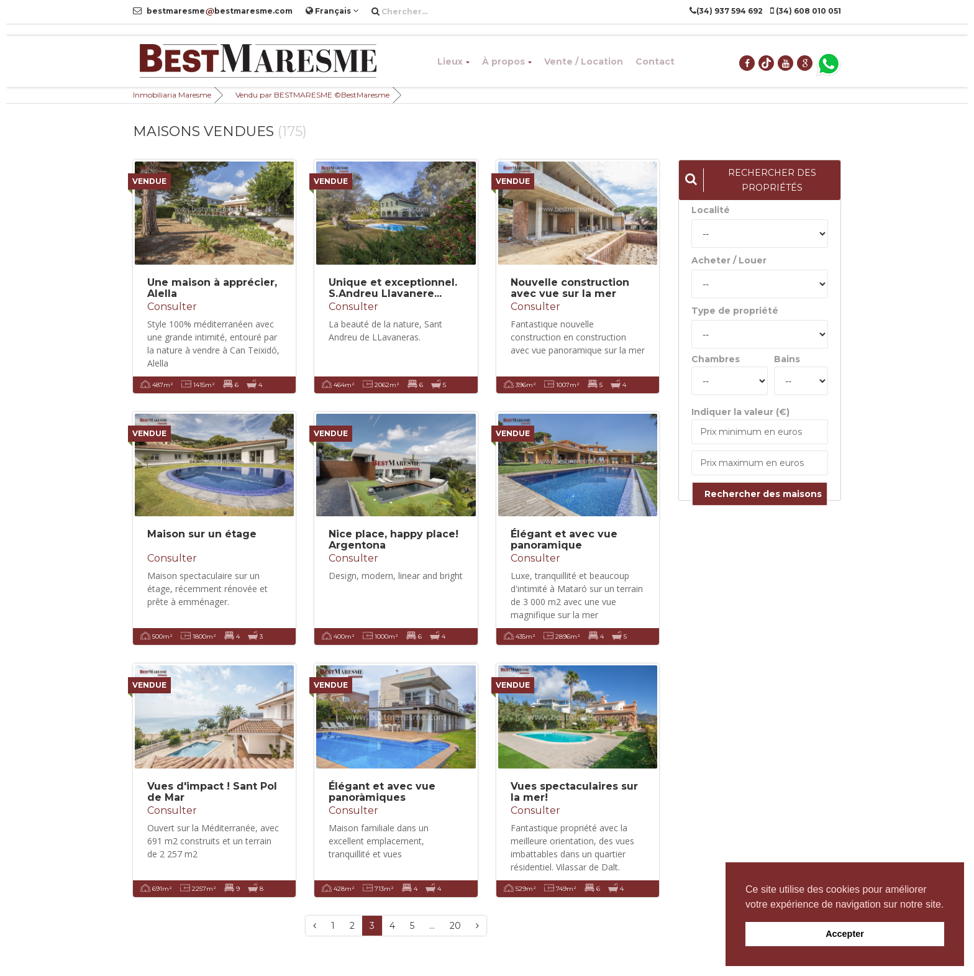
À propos (507, 61)
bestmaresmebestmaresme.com (213, 11)
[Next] (477, 926)
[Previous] (315, 926)
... (432, 925)
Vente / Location (583, 61)
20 (455, 925)
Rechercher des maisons (763, 493)
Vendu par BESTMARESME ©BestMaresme (312, 94)
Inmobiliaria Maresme (172, 94)
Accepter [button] (845, 934)
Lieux (453, 61)
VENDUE (149, 181)
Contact (655, 61)
